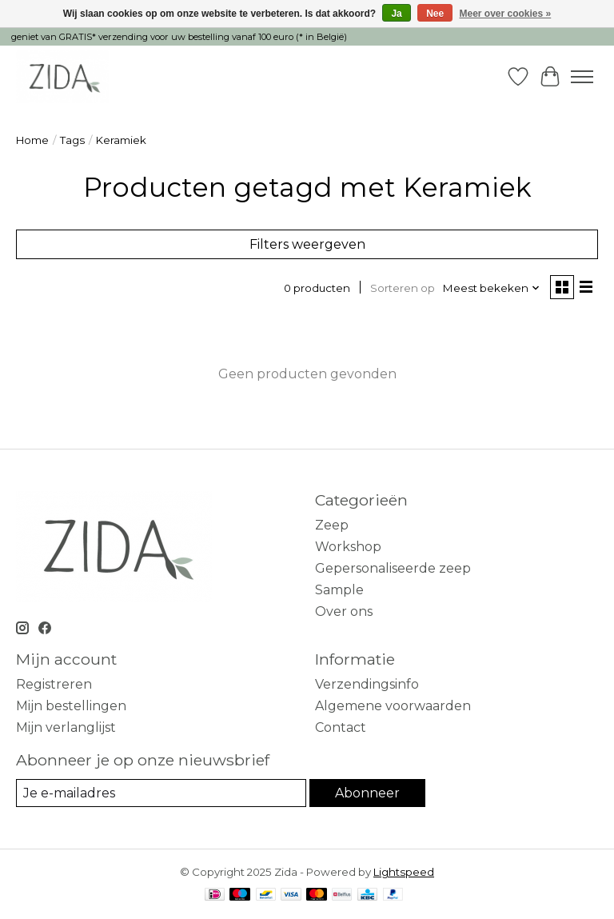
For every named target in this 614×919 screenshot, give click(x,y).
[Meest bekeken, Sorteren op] (491, 288)
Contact (340, 727)
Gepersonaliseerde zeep (393, 568)
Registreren (54, 684)
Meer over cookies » (506, 13)
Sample (339, 589)
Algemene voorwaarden (393, 705)
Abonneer (367, 793)
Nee (435, 13)
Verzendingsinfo (367, 684)
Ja (396, 13)
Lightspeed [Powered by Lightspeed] (403, 871)
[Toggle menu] (582, 77)
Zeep (332, 525)
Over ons (344, 611)
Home (32, 140)
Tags (72, 140)
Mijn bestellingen (71, 705)
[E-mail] (161, 793)
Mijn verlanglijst (66, 727)
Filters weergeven (307, 244)
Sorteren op (402, 288)
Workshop (348, 546)
